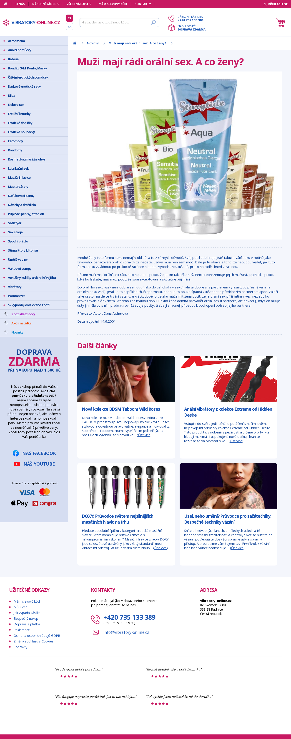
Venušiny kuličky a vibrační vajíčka (32, 277)
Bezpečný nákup (26, 618)
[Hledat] (119, 22)
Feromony (15, 141)
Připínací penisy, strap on (26, 214)
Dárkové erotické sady (24, 86)
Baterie (13, 59)
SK (69, 27)
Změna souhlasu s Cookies (33, 641)
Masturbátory (18, 186)
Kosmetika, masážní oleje (26, 159)
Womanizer (16, 296)
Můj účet (20, 607)
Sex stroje (15, 232)
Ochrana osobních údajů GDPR (37, 635)
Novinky (17, 332)
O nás (20, 4)
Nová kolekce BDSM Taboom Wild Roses (121, 409)
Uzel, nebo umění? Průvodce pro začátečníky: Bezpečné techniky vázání (227, 519)
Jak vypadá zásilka (27, 613)
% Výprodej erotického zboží (28, 305)
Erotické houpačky (21, 132)
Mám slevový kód (113, 4)
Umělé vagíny (18, 259)
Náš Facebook (39, 453)
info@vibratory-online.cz (126, 632)
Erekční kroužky (19, 114)
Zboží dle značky (23, 314)
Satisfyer (14, 223)
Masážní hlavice (19, 177)
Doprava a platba (27, 624)
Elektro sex (16, 104)
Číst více (144, 435)
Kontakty (143, 4)
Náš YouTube (39, 464)
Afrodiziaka (16, 41)
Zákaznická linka (192, 18)
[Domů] (7, 4)
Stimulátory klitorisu (23, 250)
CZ (70, 18)
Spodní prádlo (18, 241)
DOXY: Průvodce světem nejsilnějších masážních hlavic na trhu (117, 519)
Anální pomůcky (19, 50)
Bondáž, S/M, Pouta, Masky (27, 68)
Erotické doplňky (20, 123)
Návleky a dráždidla (22, 205)
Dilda (11, 95)
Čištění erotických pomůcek (28, 77)
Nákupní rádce (44, 4)
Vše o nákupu (77, 4)
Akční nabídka (21, 323)
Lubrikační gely (18, 168)
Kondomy (15, 150)
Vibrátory (14, 287)
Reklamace (22, 630)
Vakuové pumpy (19, 268)
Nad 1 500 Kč (192, 27)
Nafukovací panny (21, 196)
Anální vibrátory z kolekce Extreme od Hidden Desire (228, 412)
